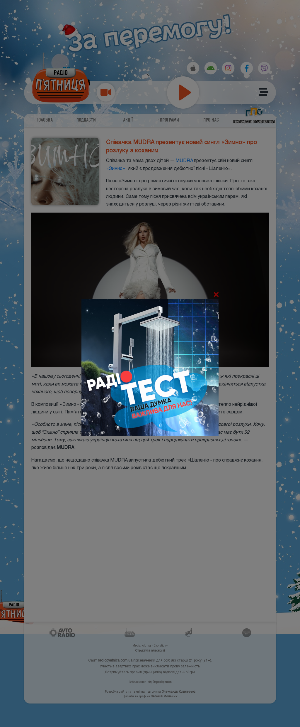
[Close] (216, 295)
